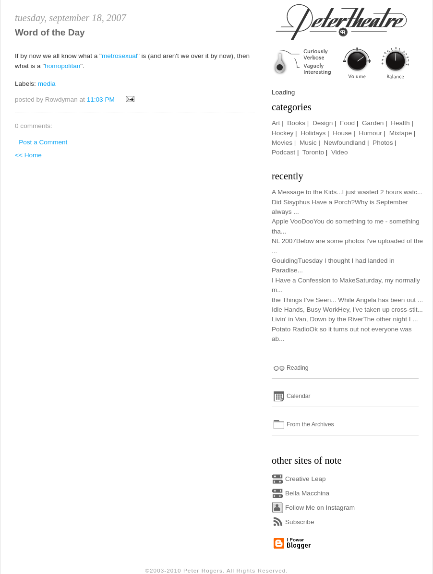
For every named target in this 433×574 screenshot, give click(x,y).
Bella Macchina (307, 493)
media (47, 83)
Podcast (283, 152)
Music (308, 142)
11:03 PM (101, 99)
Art (276, 123)
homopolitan (62, 66)
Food (347, 123)
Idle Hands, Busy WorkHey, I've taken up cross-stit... (347, 309)
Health (400, 123)
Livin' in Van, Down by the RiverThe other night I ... (345, 319)
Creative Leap (305, 478)
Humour (370, 133)
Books (296, 123)
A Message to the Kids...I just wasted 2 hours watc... (347, 192)
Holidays (313, 133)
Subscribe (299, 522)
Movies (282, 142)
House (342, 133)
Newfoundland (344, 142)
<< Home (28, 155)
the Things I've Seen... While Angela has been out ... (347, 300)
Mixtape (400, 133)
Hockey (282, 133)
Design (323, 123)
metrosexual (119, 55)
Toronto (313, 152)
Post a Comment (43, 142)
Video (339, 152)
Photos (383, 142)
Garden (373, 123)
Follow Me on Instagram (320, 507)
